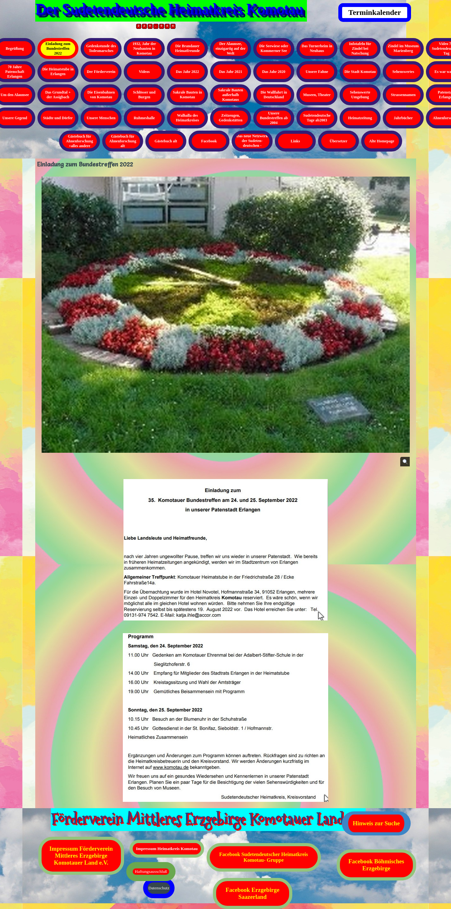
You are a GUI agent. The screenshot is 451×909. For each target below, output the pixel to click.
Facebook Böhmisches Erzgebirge (376, 865)
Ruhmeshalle (144, 118)
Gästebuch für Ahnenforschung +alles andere (79, 141)
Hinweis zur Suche (376, 823)
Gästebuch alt (166, 141)
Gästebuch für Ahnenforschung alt (122, 141)
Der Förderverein (101, 71)
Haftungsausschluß (151, 871)
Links (295, 141)
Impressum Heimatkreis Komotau (166, 848)
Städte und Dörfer (58, 118)
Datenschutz (159, 888)
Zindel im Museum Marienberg (403, 48)
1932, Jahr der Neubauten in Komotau (144, 48)
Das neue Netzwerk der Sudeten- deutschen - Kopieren (252, 143)
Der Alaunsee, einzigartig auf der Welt (231, 48)
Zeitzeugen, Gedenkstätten (230, 117)
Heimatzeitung (360, 118)
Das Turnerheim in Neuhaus (317, 48)
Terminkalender (374, 12)
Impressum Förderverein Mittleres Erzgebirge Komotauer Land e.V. (81, 855)
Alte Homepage (381, 141)
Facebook (209, 141)
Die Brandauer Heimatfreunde (187, 48)
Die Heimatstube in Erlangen (58, 71)
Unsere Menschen (101, 118)
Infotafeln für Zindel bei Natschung (360, 48)
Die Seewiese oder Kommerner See (273, 48)
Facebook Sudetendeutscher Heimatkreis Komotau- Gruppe (263, 857)
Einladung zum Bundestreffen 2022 (57, 48)
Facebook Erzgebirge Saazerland (252, 893)
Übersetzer (339, 141)
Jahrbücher (403, 118)
